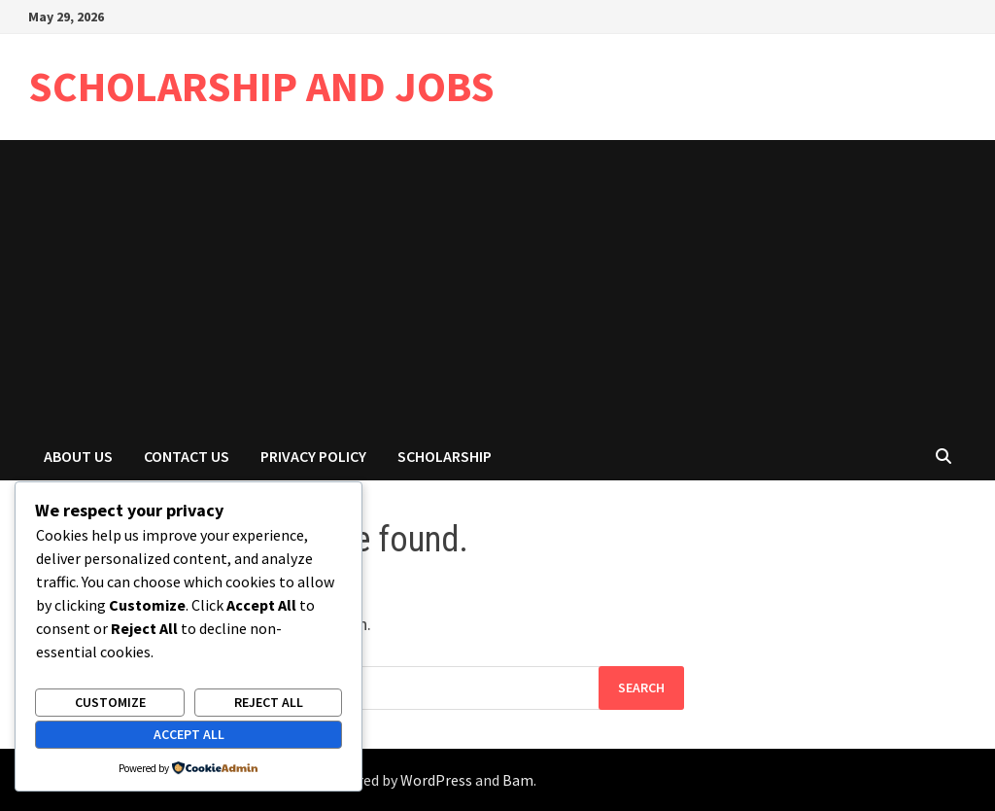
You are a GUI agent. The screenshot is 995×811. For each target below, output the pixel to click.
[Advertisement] (497, 286)
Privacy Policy (313, 456)
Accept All (189, 734)
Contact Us (186, 456)
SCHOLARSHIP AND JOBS (261, 86)
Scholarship (444, 456)
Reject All (268, 702)
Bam (517, 780)
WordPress (436, 780)
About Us (78, 456)
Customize (110, 702)
